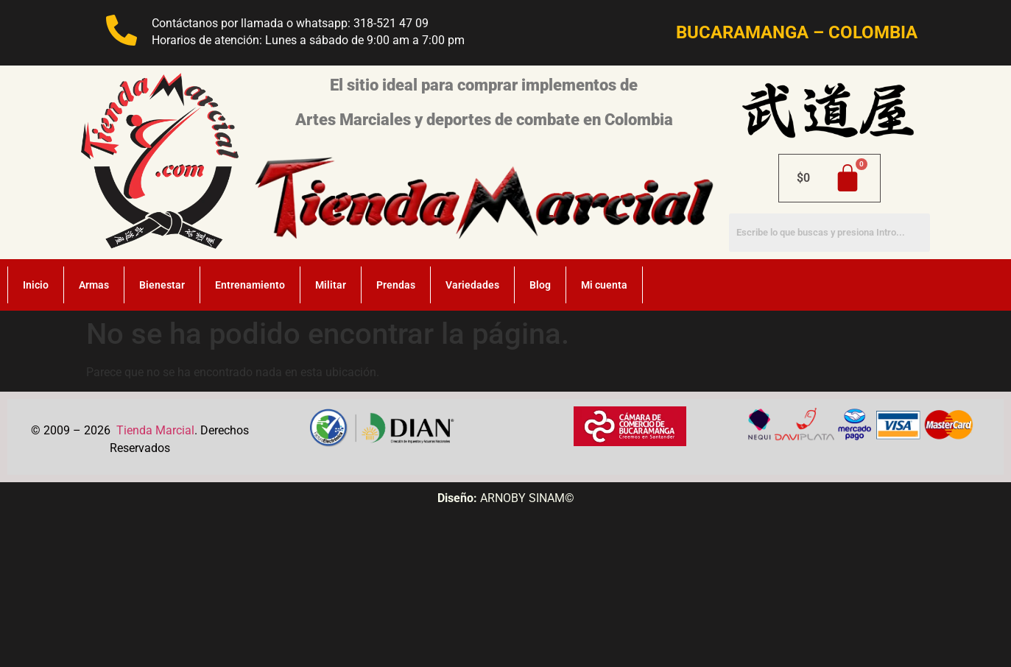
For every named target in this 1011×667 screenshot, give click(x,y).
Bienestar (162, 285)
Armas (94, 285)
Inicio (36, 285)
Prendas (395, 285)
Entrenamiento (250, 285)
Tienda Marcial (155, 430)
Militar (330, 285)
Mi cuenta (604, 285)
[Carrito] (829, 178)
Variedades (472, 285)
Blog (540, 285)
